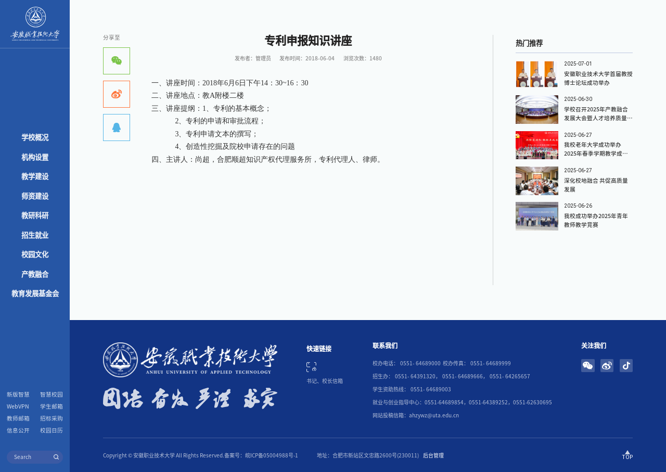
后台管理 (433, 455)
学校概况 (34, 137)
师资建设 (34, 196)
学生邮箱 (51, 406)
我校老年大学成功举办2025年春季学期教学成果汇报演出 (596, 153)
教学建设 (34, 176)
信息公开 (18, 430)
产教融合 (34, 274)
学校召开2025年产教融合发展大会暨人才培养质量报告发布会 (598, 118)
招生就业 (34, 235)
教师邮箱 (18, 418)
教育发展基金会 (35, 293)
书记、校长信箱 (324, 381)
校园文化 (34, 254)
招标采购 (51, 418)
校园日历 (51, 430)
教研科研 (34, 215)
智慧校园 (51, 394)
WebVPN (18, 406)
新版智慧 (18, 394)
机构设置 (34, 157)
